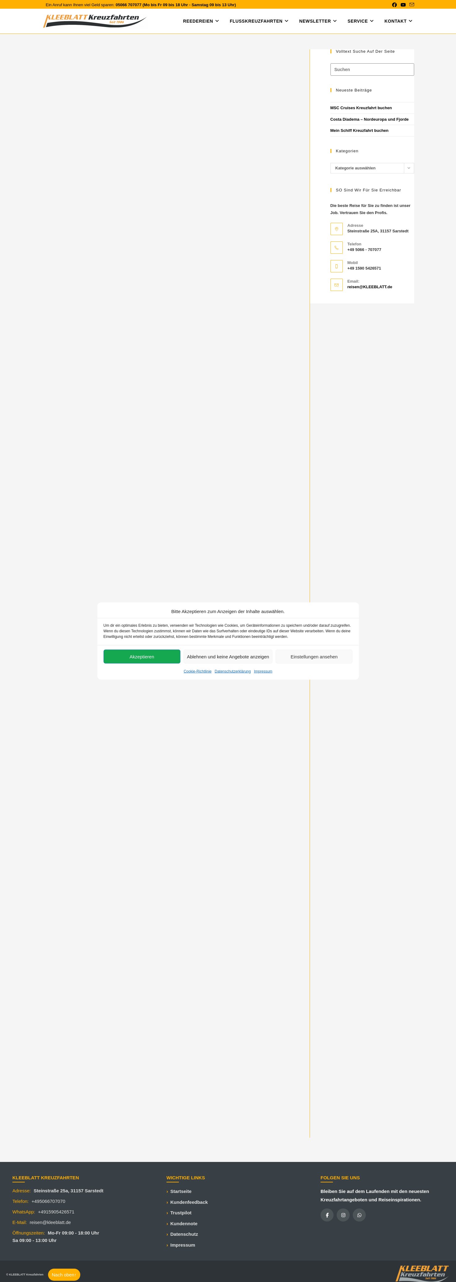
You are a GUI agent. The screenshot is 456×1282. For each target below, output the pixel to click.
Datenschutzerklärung (233, 671)
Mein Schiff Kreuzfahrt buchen (359, 130)
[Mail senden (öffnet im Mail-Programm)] (411, 5)
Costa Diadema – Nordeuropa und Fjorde (369, 119)
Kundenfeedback (189, 1202)
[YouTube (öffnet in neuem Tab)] (403, 5)
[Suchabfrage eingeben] (372, 69)
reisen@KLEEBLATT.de (370, 287)
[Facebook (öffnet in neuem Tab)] (394, 5)
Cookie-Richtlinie (197, 671)
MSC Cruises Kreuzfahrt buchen (361, 107)
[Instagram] (343, 1214)
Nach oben (64, 1275)
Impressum (263, 671)
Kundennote (184, 1223)
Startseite (181, 1191)
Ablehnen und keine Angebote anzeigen (228, 656)
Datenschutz (184, 1234)
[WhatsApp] (359, 1214)
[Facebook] (327, 1214)
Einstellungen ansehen (314, 656)
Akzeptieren (142, 656)
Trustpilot (181, 1212)
